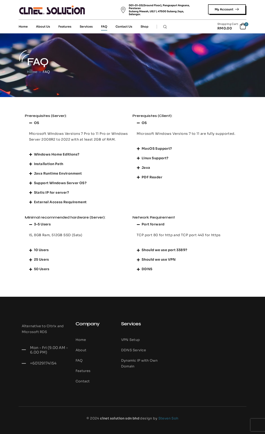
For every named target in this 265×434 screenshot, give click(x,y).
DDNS (147, 269)
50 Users (41, 269)
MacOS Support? (157, 148)
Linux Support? (155, 158)
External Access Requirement (60, 202)
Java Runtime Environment (58, 173)
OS (36, 123)
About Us (43, 26)
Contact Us (124, 26)
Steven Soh (168, 418)
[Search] (165, 27)
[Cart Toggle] (231, 27)
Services (86, 26)
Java (146, 167)
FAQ (104, 26)
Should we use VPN (159, 259)
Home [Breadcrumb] (33, 72)
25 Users (41, 259)
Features (64, 26)
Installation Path (48, 164)
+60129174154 (43, 363)
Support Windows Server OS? (60, 183)
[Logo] (52, 10)
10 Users (41, 250)
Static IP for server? (51, 192)
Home (23, 26)
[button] (78, 123)
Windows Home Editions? (57, 154)
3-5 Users (42, 224)
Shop (144, 26)
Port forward (153, 224)
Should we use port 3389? (164, 250)
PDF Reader (152, 177)
